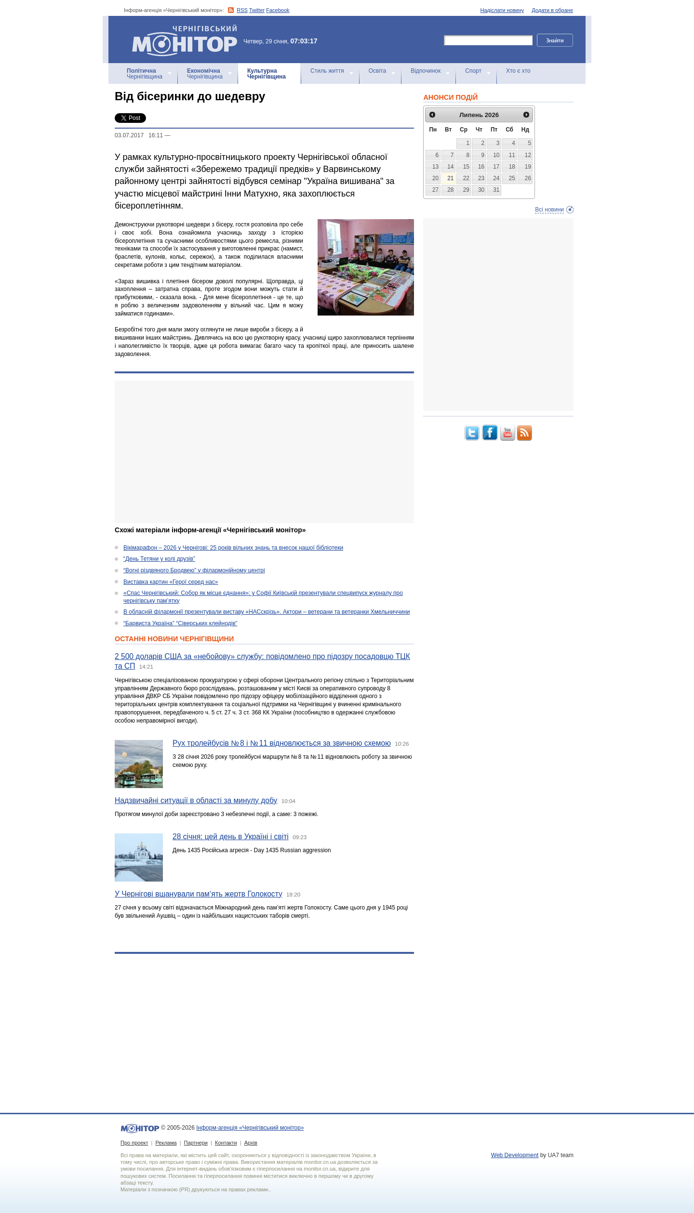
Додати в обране (552, 10)
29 (466, 189)
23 (481, 178)
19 (528, 166)
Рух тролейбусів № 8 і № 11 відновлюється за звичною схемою (282, 743)
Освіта (377, 70)
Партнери (196, 1143)
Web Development (515, 1155)
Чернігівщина (144, 73)
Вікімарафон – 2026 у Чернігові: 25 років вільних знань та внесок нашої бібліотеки (233, 547)
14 (450, 166)
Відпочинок (425, 70)
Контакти (226, 1143)
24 (496, 178)
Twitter (257, 10)
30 (481, 189)
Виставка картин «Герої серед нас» (170, 582)
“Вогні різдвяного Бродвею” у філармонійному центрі (194, 570)
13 (435, 166)
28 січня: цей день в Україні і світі (231, 836)
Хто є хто (518, 70)
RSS (242, 10)
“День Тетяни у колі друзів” (159, 558)
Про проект (134, 1143)
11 (512, 155)
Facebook (277, 10)
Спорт (473, 70)
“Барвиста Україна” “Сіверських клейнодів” (180, 623)
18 (512, 166)
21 (450, 178)
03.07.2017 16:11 (139, 135)
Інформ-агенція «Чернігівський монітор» (188, 39)
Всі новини (549, 209)
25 (512, 178)
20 (435, 178)
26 (528, 178)
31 (496, 189)
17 (496, 166)
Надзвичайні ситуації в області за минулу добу (196, 800)
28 (450, 189)
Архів (250, 1143)
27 (435, 189)
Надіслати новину (502, 10)
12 (528, 155)
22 (466, 178)
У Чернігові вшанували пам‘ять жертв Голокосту (198, 894)
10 (496, 155)
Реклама (165, 1143)
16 (481, 166)
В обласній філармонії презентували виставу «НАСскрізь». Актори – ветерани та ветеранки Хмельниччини (266, 611)
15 (466, 166)
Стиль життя (327, 70)
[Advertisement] (264, 451)
